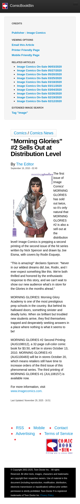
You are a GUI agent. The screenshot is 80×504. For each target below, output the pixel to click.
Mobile (39, 428)
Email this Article (23, 44)
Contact (61, 428)
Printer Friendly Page (26, 50)
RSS (20, 428)
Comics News (41, 133)
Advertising (25, 434)
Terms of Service (58, 434)
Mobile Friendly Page (25, 55)
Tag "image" (20, 112)
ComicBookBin (18, 6)
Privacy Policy (47, 495)
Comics (20, 133)
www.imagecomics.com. (26, 391)
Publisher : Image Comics (29, 32)
